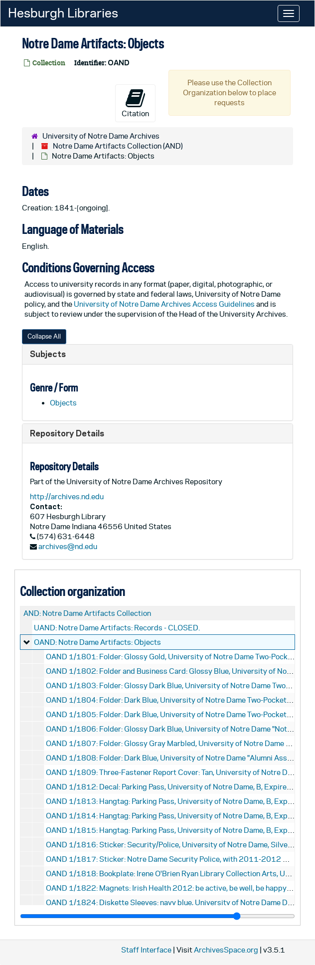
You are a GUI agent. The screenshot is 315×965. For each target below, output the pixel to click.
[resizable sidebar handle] (157, 916)
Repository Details (67, 433)
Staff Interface (146, 950)
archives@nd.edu (67, 546)
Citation (135, 103)
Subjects (48, 354)
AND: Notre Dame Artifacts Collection (87, 613)
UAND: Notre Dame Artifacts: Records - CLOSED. (117, 627)
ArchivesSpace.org (226, 950)
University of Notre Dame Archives (100, 136)
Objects (63, 402)
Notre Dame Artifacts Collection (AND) (118, 146)
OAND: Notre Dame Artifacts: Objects (97, 642)
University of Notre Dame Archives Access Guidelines (165, 304)
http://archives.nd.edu (67, 496)
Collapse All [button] (44, 336)
